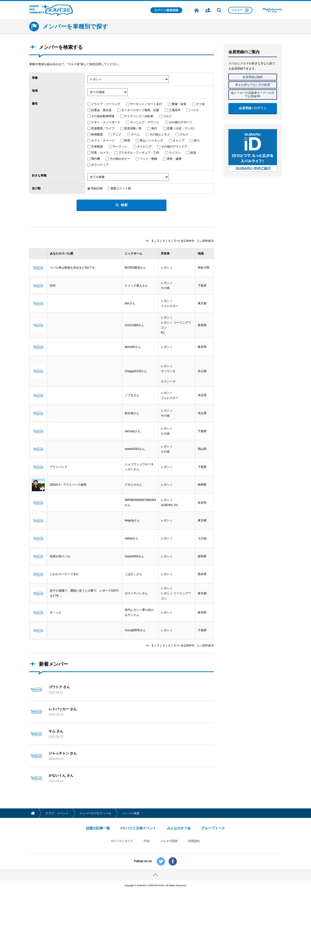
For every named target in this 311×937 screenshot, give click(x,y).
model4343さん (135, 462)
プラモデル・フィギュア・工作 (138, 152)
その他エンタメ (159, 134)
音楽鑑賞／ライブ (102, 128)
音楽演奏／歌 (133, 128)
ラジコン (175, 152)
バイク (194, 110)
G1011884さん (134, 330)
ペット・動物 (148, 158)
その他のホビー (120, 158)
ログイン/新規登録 (166, 10)
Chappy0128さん (136, 378)
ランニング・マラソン (144, 122)
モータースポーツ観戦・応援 (140, 110)
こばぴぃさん (133, 600)
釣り (197, 140)
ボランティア (100, 164)
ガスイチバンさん (136, 620)
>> (178, 241)
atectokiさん (132, 353)
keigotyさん (132, 541)
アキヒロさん (133, 502)
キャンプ (178, 140)
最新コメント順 (121, 188)
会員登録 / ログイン (253, 108)
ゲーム (135, 134)
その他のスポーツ (180, 122)
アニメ (116, 134)
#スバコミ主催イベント (138, 859)
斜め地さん (132, 423)
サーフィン (119, 146)
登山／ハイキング (151, 140)
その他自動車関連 (102, 116)
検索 (124, 205)
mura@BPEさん (135, 660)
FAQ (147, 872)
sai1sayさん (132, 443)
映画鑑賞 (97, 134)
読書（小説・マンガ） (181, 128)
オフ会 (200, 104)
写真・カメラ (100, 152)
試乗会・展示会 (101, 110)
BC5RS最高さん (135, 268)
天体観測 (97, 146)
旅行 (154, 128)
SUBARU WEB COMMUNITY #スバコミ (51, 10)
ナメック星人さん (136, 288)
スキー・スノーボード (105, 122)
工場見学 (175, 110)
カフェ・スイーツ (102, 140)
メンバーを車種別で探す (75, 26)
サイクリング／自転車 (138, 116)
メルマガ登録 (169, 872)
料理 (127, 140)
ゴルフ (167, 116)
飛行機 (95, 158)
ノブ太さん (132, 403)
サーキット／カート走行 (146, 104)
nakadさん (131, 561)
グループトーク (213, 859)
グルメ (184, 134)
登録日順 (97, 188)
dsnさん (130, 308)
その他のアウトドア (174, 146)
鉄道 (193, 152)
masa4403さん (134, 580)
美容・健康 (174, 158)
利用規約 (194, 872)
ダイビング (144, 146)
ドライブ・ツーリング (105, 104)
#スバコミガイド (122, 872)
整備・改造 (179, 104)
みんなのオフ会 (179, 859)
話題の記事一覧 (98, 859)
